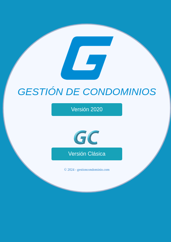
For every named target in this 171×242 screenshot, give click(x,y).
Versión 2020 (86, 109)
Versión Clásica (86, 154)
